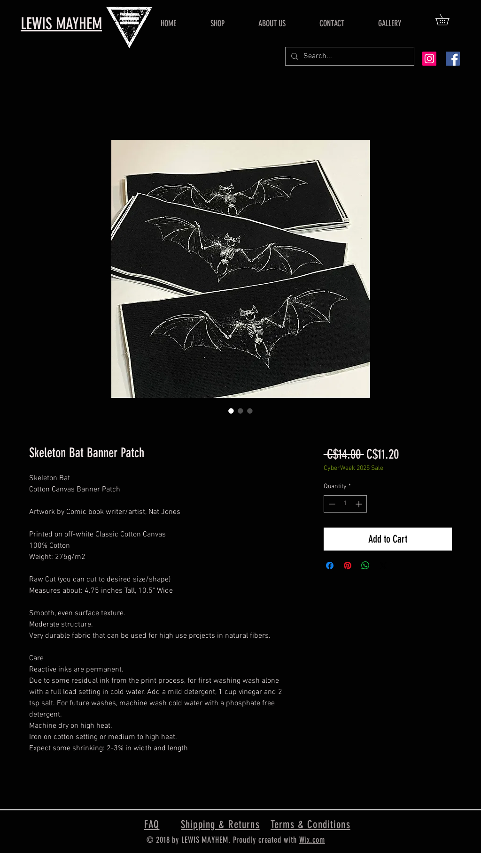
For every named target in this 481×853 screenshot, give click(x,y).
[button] (447, 19)
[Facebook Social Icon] (453, 59)
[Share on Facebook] (329, 565)
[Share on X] (383, 565)
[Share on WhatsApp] (365, 565)
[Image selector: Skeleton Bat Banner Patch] (231, 410)
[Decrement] (331, 504)
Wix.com (312, 840)
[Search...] (348, 56)
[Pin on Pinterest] (347, 565)
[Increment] (359, 504)
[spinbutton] (345, 504)
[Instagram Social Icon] (429, 59)
